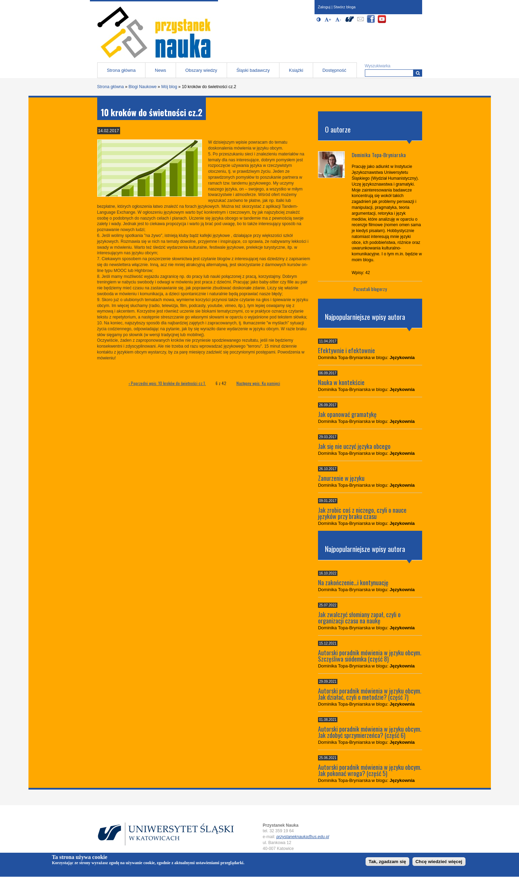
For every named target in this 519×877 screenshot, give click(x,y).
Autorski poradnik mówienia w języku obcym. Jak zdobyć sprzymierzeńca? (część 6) (369, 732)
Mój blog (169, 86)
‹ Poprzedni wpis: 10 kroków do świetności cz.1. (167, 383)
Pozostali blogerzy (370, 288)
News (160, 70)
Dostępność (334, 70)
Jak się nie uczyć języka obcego (354, 446)
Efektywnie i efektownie (346, 350)
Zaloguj (324, 7)
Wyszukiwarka (378, 65)
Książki (296, 70)
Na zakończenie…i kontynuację (353, 582)
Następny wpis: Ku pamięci (258, 383)
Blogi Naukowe (142, 86)
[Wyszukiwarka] (417, 73)
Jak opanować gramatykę (347, 414)
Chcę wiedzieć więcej (439, 863)
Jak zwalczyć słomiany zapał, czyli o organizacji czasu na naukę (359, 617)
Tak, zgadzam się (387, 863)
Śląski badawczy (253, 70)
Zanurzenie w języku (341, 478)
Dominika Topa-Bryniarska (379, 155)
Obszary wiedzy (201, 70)
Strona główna (121, 70)
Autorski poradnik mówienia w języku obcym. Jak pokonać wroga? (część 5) (369, 770)
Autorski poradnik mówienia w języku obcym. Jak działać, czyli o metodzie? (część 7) (369, 693)
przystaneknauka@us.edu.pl (302, 836)
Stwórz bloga (345, 7)
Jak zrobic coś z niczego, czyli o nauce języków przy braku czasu (362, 513)
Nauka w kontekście (341, 382)
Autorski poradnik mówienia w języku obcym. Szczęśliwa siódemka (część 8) (369, 655)
